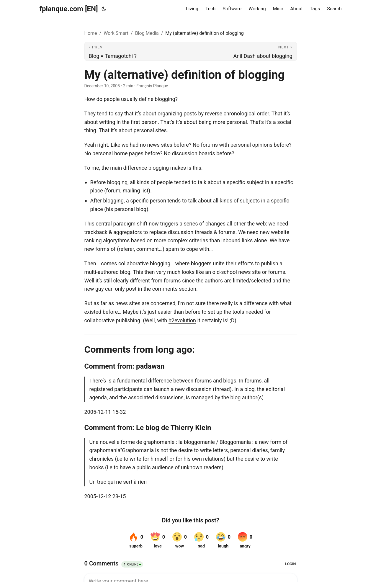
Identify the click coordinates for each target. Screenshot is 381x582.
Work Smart (116, 33)
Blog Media (147, 33)
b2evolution (182, 320)
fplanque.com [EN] (69, 9)
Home (90, 33)
